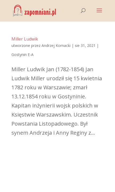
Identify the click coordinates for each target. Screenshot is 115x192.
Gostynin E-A (22, 54)
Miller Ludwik (24, 39)
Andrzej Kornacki (56, 45)
